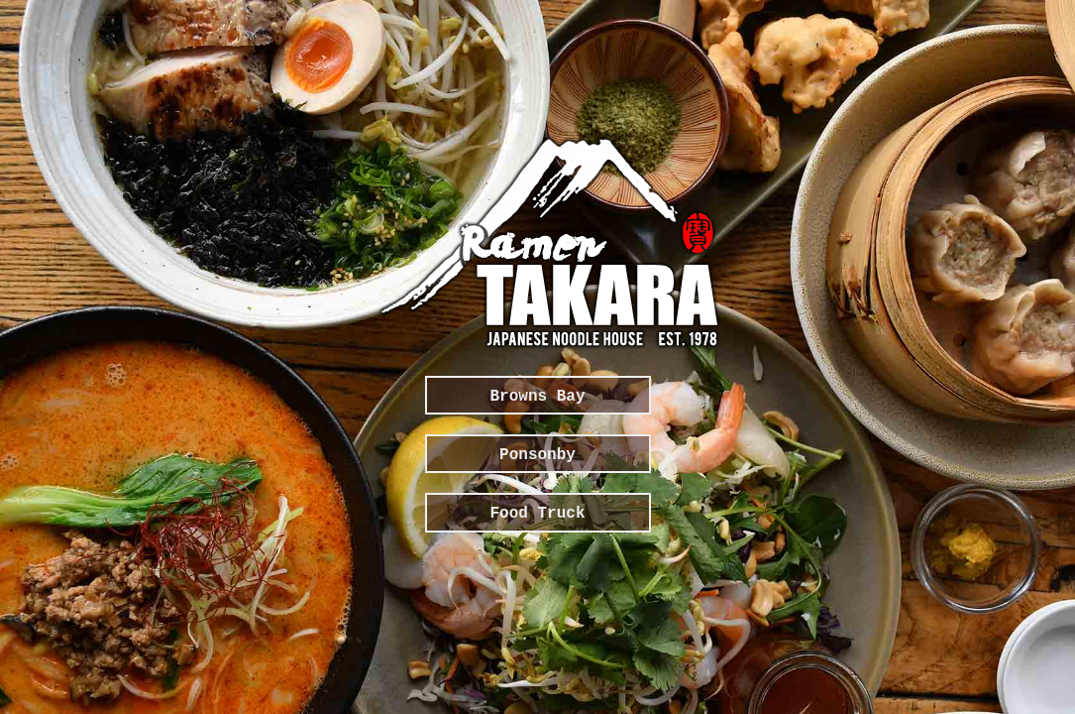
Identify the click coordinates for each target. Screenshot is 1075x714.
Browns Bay (537, 397)
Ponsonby (537, 455)
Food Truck (537, 514)
